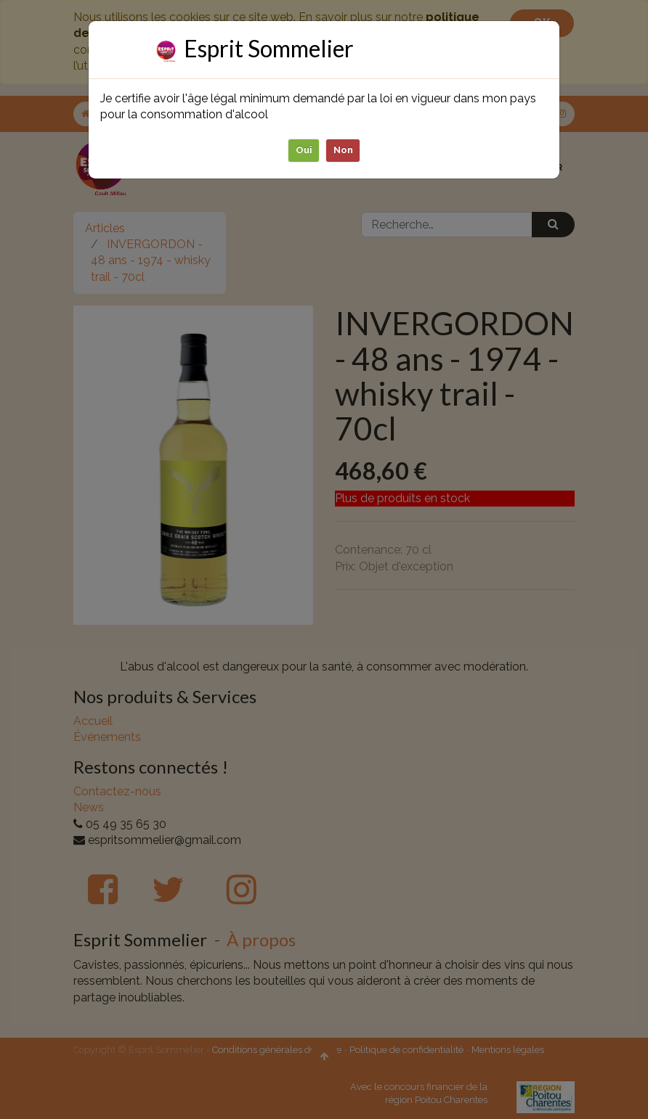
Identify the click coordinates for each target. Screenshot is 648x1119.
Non (343, 149)
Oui (304, 149)
